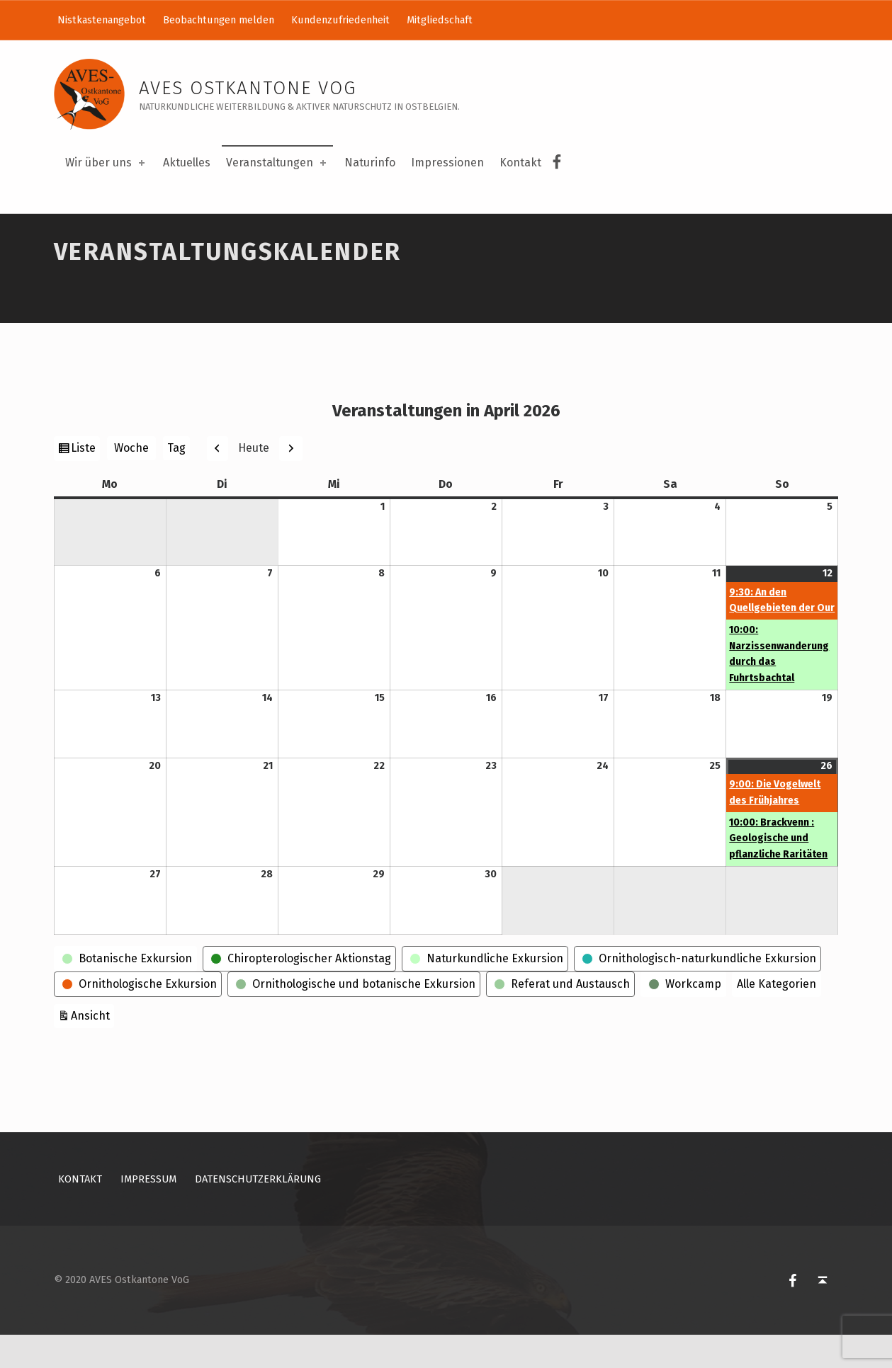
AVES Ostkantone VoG (247, 88)
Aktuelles (186, 162)
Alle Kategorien (776, 1016)
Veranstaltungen (277, 162)
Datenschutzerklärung (258, 1211)
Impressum (148, 1211)
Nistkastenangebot (101, 19)
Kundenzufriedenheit (340, 19)
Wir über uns (106, 162)
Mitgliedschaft (440, 19)
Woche (131, 481)
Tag (176, 481)
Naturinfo (369, 162)
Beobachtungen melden (218, 19)
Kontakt (520, 162)
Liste (85, 482)
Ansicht (92, 1047)
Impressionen (447, 162)
